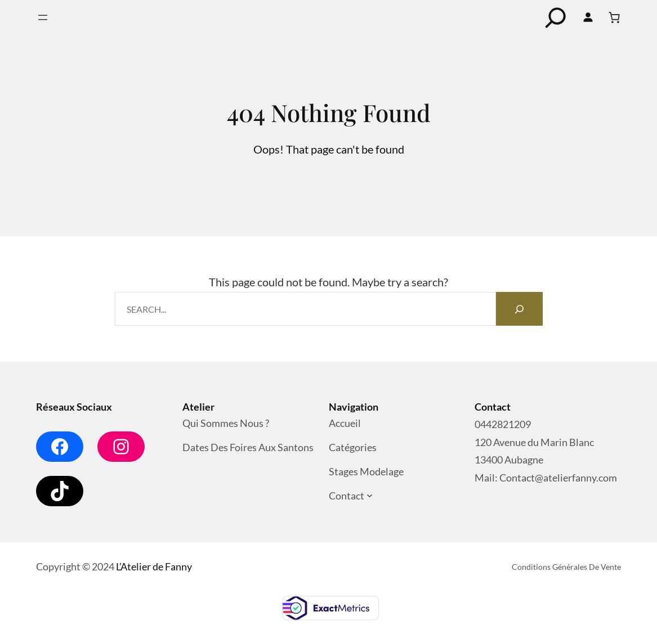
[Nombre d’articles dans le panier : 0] (614, 17)
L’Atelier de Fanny (154, 566)
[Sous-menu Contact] (370, 496)
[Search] (519, 309)
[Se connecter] (588, 17)
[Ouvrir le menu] (43, 17)
